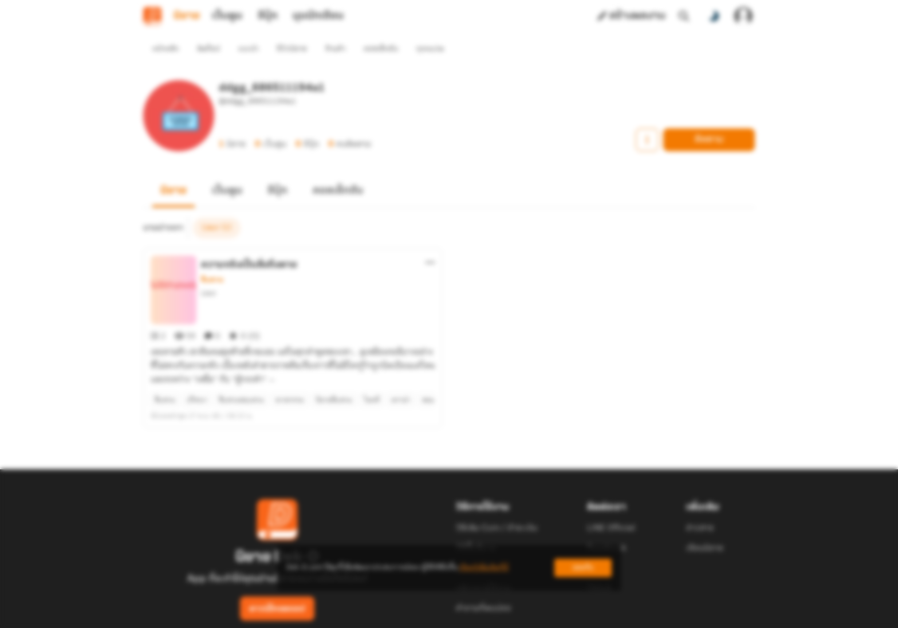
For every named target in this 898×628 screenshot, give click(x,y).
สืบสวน (212, 259)
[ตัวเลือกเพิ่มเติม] (430, 242)
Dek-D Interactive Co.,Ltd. (409, 614)
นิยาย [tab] (187, 16)
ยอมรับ (583, 567)
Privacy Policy (531, 614)
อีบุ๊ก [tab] (268, 16)
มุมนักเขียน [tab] (318, 16)
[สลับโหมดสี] (713, 16)
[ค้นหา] (683, 16)
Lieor (208, 272)
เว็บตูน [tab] (227, 16)
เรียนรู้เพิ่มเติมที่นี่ (484, 567)
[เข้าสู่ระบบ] (743, 16)
